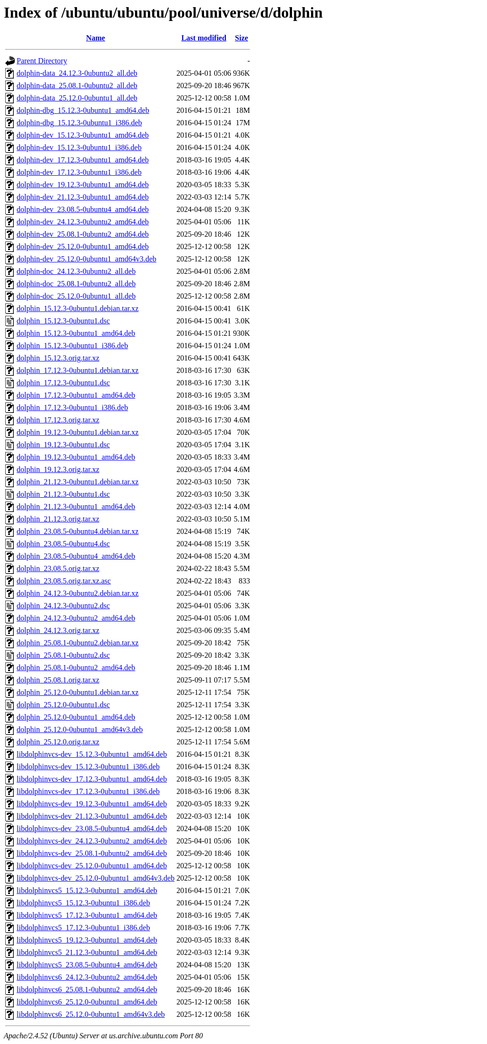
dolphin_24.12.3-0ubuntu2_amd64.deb (76, 618)
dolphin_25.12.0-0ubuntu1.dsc (63, 705)
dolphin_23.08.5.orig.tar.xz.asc (64, 581)
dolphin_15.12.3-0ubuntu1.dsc (63, 321)
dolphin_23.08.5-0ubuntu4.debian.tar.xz (77, 531)
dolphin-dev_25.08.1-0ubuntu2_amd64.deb (83, 234)
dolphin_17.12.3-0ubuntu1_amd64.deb (76, 395)
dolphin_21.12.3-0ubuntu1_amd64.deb (76, 506)
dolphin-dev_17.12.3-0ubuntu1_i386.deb (79, 172)
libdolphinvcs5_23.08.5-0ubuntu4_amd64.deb (87, 965)
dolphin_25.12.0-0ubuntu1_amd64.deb (76, 717)
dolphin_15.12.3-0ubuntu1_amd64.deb (76, 333)
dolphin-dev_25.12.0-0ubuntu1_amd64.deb (83, 246)
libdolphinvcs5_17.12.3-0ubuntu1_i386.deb (83, 928)
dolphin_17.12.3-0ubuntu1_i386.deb (72, 407)
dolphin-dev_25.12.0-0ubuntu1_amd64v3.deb (86, 259)
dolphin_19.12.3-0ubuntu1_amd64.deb (76, 457)
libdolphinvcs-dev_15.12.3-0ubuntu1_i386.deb (88, 767)
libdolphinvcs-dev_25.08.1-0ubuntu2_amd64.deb (92, 853)
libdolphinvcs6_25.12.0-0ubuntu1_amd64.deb (87, 1002)
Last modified (203, 38)
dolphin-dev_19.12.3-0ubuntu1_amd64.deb (83, 185)
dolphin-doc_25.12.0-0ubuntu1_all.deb (76, 296)
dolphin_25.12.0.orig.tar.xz (58, 742)
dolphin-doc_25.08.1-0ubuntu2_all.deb (76, 284)
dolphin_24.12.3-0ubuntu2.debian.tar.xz (77, 593)
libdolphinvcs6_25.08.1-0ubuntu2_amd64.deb (87, 989)
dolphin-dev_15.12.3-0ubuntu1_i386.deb (79, 147)
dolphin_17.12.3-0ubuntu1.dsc (63, 383)
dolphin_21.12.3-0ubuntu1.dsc (63, 494)
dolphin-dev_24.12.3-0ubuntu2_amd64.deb (83, 222)
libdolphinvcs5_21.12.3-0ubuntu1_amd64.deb (87, 952)
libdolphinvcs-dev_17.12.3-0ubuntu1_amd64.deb (92, 779)
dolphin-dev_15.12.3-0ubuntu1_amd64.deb (83, 135)
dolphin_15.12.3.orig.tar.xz (58, 358)
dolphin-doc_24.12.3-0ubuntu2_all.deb (76, 271)
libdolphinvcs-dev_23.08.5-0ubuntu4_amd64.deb (92, 828)
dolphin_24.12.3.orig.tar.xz (58, 630)
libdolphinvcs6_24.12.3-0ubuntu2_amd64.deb (87, 977)
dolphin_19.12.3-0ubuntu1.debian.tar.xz (77, 432)
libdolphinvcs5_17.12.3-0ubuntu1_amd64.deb (87, 915)
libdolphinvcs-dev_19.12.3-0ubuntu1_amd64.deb (92, 804)
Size (241, 38)
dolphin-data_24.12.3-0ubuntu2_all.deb (77, 73)
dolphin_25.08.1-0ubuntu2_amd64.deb (76, 667)
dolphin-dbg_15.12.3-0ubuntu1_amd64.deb (83, 110)
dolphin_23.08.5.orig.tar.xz (58, 568)
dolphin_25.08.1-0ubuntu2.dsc (63, 655)
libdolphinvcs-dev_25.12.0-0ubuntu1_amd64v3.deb (96, 878)
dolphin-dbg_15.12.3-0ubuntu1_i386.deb (79, 123)
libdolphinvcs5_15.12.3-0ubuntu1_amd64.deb (87, 890)
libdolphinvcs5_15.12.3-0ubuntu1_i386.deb (83, 903)
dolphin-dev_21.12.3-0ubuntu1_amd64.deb (83, 197)
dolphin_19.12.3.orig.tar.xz (58, 469)
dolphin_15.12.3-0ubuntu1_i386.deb (72, 345)
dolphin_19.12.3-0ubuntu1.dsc (63, 445)
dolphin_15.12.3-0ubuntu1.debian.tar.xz (77, 308)
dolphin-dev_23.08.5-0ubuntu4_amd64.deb (83, 209)
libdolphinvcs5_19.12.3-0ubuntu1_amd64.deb (87, 940)
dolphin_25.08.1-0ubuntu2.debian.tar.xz (77, 643)
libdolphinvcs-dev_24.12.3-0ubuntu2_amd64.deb (92, 841)
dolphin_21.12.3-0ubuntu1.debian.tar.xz (77, 482)
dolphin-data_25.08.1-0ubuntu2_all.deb (77, 85)
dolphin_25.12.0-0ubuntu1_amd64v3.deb (80, 729)
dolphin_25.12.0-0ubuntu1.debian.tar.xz (77, 692)
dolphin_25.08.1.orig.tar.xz (58, 680)
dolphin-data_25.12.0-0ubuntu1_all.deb (77, 98)
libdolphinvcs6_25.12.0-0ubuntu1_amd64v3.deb (91, 1014)
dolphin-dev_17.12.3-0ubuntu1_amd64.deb (83, 160)
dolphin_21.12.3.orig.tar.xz (58, 519)
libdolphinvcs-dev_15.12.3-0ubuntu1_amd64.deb (92, 754)
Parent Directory (42, 61)
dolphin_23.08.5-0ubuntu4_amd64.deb (76, 556)
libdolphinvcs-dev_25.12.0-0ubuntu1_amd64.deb (92, 866)
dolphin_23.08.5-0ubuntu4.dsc (63, 544)
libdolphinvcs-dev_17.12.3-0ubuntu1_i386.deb (88, 791)
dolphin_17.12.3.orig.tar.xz (58, 420)
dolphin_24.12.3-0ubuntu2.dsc (63, 606)
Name (95, 38)
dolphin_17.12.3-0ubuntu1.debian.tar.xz (77, 370)
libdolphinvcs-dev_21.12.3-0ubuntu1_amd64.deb (92, 816)
